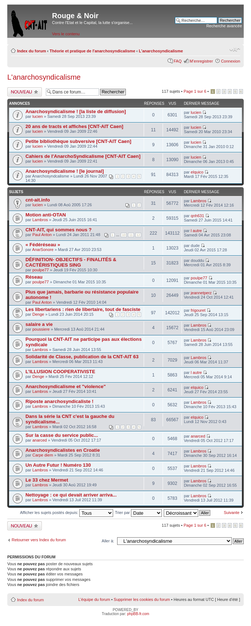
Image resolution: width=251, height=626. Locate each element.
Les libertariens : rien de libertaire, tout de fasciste (82, 309)
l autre (196, 230)
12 (138, 235)
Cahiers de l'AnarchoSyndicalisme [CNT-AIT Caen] (82, 156)
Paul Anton (42, 234)
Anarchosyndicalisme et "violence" (65, 386)
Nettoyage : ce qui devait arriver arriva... (71, 495)
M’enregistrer (201, 61)
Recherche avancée (224, 26)
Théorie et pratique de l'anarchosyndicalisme (92, 51)
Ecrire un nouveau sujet (24, 91)
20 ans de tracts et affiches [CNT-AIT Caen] (74, 126)
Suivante (231, 512)
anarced (39, 440)
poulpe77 (40, 270)
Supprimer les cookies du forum (142, 599)
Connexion (230, 61)
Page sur (195, 91)
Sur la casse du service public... (61, 435)
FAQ (178, 61)
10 (123, 235)
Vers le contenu (66, 34)
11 (131, 235)
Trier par (138, 512)
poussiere (41, 329)
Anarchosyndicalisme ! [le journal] (64, 171)
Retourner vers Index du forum (39, 540)
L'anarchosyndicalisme (161, 51)
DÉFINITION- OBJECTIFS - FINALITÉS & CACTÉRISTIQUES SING (70, 262)
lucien (37, 116)
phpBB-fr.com (138, 614)
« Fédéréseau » (42, 244)
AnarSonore (42, 249)
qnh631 (197, 216)
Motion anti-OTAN (45, 215)
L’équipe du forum (94, 599)
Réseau (34, 277)
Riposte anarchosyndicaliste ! (59, 401)
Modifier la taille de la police (235, 49)
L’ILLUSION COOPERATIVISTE (60, 371)
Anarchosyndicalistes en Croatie (62, 450)
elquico (197, 172)
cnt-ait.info (37, 200)
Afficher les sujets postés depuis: (66, 512)
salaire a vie (39, 324)
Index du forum (31, 51)
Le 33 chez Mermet (46, 480)
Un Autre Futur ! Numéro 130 (58, 465)
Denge (38, 314)
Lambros (198, 201)
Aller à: (108, 541)
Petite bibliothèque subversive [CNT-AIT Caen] (78, 141)
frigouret (198, 310)
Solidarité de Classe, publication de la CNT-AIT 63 (82, 356)
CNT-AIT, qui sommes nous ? (58, 229)
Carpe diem (42, 455)
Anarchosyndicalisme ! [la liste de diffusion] (75, 111)
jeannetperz (201, 293)
